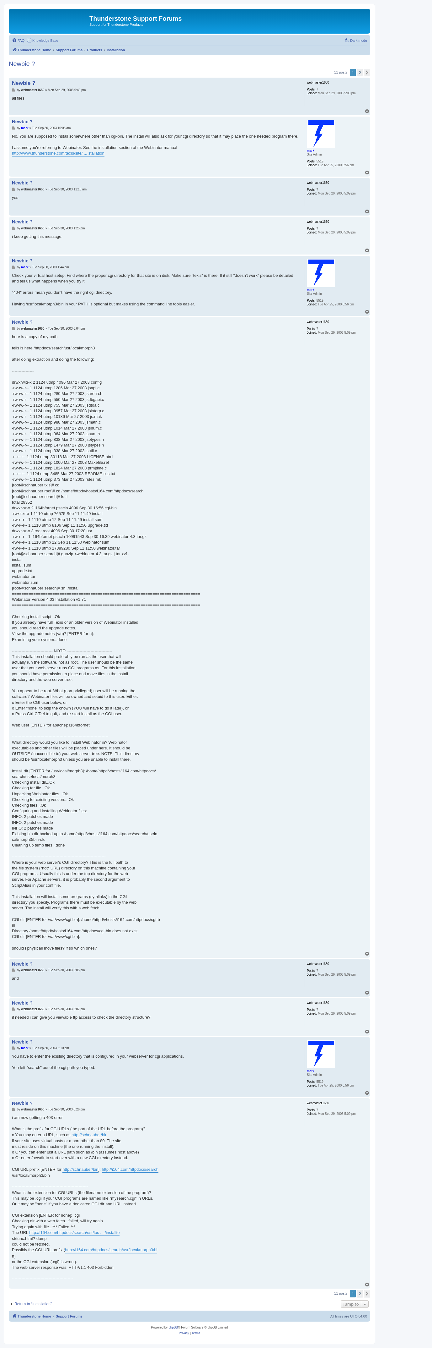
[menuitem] (18, 40)
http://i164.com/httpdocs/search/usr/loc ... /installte (74, 1232)
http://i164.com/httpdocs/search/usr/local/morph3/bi (111, 1249)
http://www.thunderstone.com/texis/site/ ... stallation (58, 153)
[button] (367, 72)
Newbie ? (22, 63)
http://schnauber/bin (89, 1134)
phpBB (173, 1327)
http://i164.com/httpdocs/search (130, 1169)
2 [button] (360, 72)
